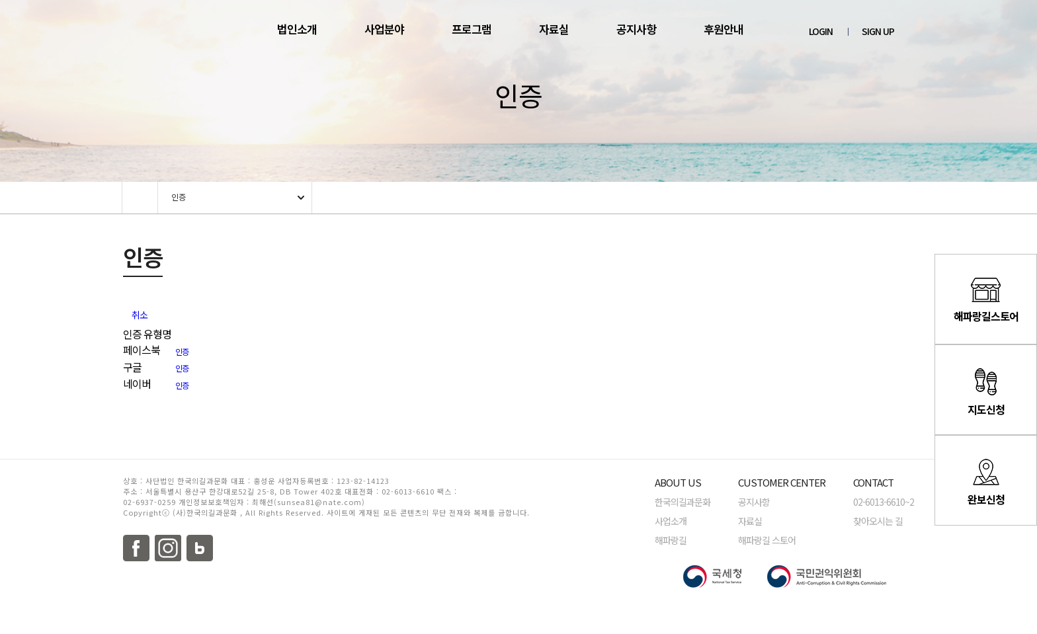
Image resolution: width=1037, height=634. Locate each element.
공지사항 (636, 28)
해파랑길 (670, 540)
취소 (139, 314)
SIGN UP (878, 31)
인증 (178, 196)
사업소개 (670, 521)
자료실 (554, 28)
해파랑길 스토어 (767, 540)
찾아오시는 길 (878, 521)
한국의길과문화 (682, 501)
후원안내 (723, 28)
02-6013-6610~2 (883, 501)
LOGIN (821, 31)
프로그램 (471, 28)
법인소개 (297, 28)
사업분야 (384, 28)
